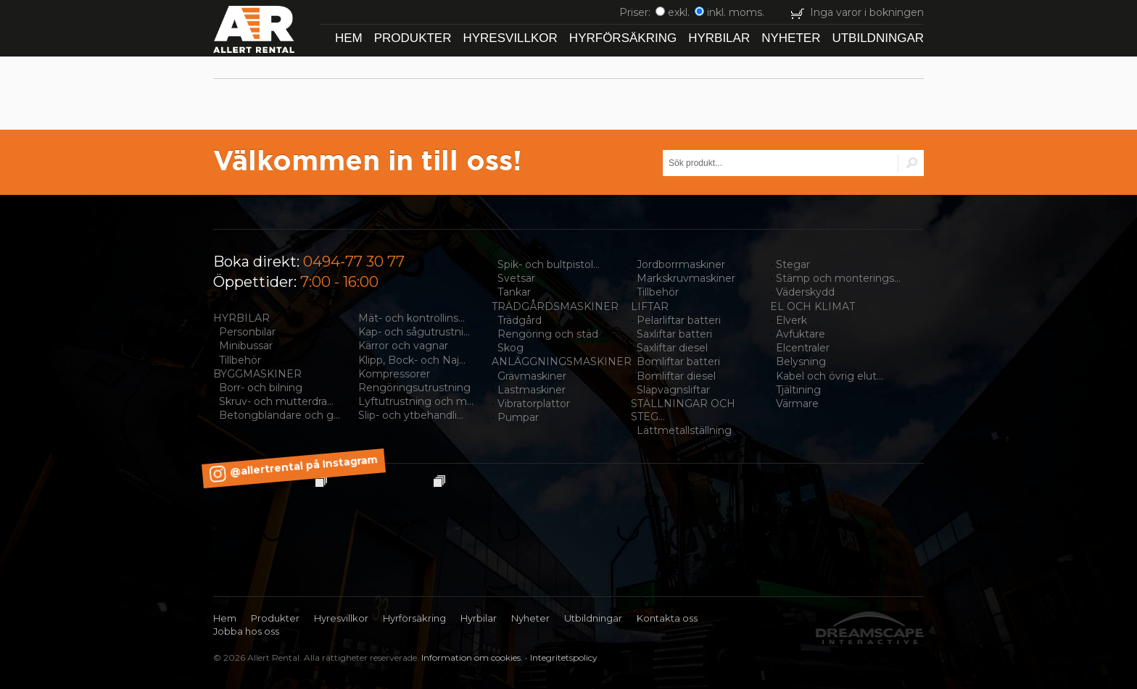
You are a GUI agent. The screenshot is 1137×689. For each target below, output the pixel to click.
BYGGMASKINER (257, 373)
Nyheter (790, 38)
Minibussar (246, 345)
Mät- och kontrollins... (411, 318)
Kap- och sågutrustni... (414, 331)
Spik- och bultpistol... (548, 264)
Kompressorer (394, 373)
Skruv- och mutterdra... (276, 401)
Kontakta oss (667, 618)
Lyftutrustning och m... (416, 401)
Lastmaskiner (531, 389)
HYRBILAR (241, 318)
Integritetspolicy (564, 657)
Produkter (413, 38)
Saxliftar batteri (674, 334)
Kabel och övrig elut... (829, 376)
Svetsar (516, 278)
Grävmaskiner (531, 376)
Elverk (791, 320)
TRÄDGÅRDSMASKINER (555, 306)
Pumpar (518, 417)
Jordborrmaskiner (681, 264)
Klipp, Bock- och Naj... (412, 360)
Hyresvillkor (510, 38)
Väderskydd (805, 291)
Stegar (793, 264)
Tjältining (798, 389)
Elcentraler (803, 347)
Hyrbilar (719, 38)
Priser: (636, 12)
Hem (349, 38)
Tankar (514, 291)
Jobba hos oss (246, 631)
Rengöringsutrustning (414, 387)
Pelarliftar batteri (679, 320)
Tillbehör (240, 360)
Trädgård (519, 320)
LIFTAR (650, 306)
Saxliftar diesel (672, 347)
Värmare (797, 403)
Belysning (801, 361)
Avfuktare (800, 334)
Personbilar (247, 331)
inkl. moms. (729, 12)
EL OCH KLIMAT (812, 306)
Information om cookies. (472, 657)
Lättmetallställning (684, 430)
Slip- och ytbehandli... (410, 415)
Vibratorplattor (533, 403)
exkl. (673, 12)
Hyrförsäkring (623, 38)
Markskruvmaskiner (686, 278)
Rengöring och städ (547, 334)
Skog (510, 347)
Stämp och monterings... (838, 278)
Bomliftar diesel (676, 376)
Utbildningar (878, 38)
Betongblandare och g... (279, 415)
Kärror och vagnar (403, 345)
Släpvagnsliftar (673, 389)
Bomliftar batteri (678, 361)
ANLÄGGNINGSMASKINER (562, 361)
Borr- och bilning (260, 387)
